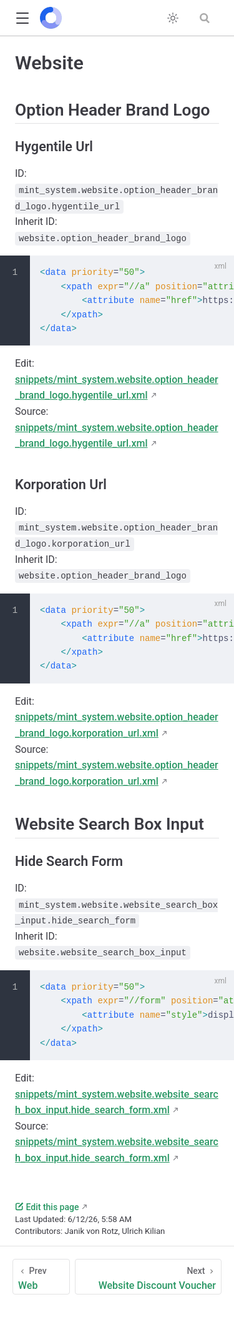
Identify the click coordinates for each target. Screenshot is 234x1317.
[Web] (41, 1277)
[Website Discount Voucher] (148, 1277)
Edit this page (47, 1207)
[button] (22, 18)
